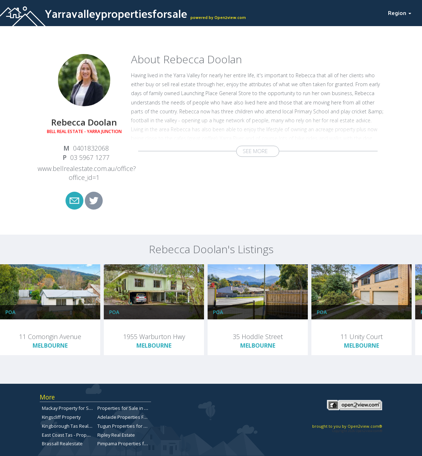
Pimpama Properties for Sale (128, 443)
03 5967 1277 (90, 157)
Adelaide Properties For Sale (128, 417)
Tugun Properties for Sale (125, 426)
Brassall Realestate (62, 443)
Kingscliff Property (61, 417)
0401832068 (91, 148)
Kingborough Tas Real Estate (72, 426)
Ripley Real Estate (116, 435)
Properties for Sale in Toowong (130, 408)
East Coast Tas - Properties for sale (79, 435)
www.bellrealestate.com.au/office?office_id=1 (87, 173)
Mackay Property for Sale (68, 408)
